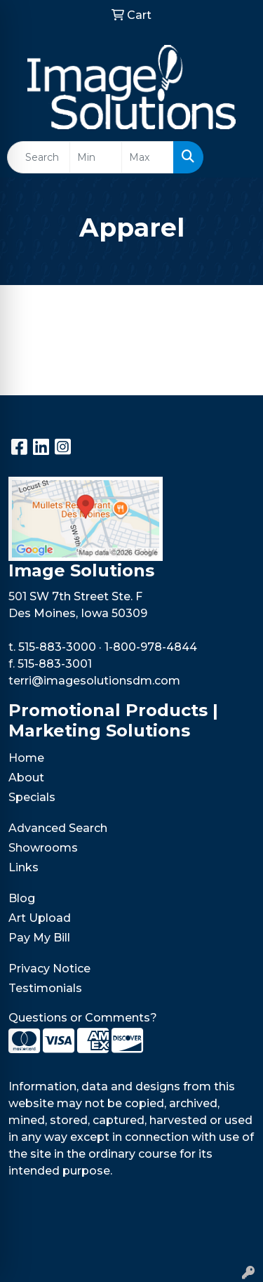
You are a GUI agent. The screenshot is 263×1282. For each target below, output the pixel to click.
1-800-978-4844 (150, 647)
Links (23, 867)
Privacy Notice (49, 968)
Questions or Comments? (82, 1017)
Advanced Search (57, 828)
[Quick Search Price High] (147, 157)
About (26, 777)
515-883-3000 (57, 647)
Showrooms (43, 847)
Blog (21, 898)
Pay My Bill (39, 937)
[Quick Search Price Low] (95, 157)
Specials (31, 797)
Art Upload (39, 918)
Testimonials (45, 988)
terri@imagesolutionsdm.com (94, 680)
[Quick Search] (38, 157)
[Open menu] (235, 157)
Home (26, 758)
